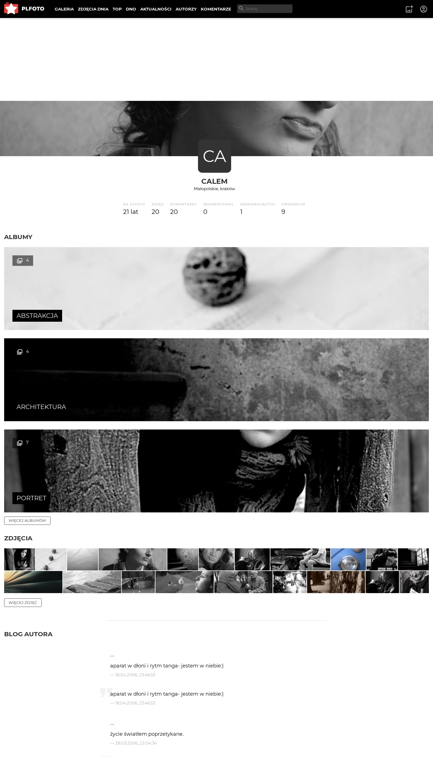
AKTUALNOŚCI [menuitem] (155, 9)
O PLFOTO (19, 734)
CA (214, 156)
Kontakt (130, 734)
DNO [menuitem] (131, 9)
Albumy (18, 237)
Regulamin (19, 743)
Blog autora (28, 490)
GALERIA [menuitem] (64, 9)
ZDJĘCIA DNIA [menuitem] (93, 9)
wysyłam (413, 685)
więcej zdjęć (23, 459)
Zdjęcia (18, 356)
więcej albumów (27, 338)
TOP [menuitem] (117, 9)
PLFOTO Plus (53, 734)
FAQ (80, 734)
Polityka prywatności (60, 743)
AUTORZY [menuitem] (186, 9)
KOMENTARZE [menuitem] (216, 9)
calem (214, 181)
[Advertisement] (216, 59)
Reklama (103, 734)
